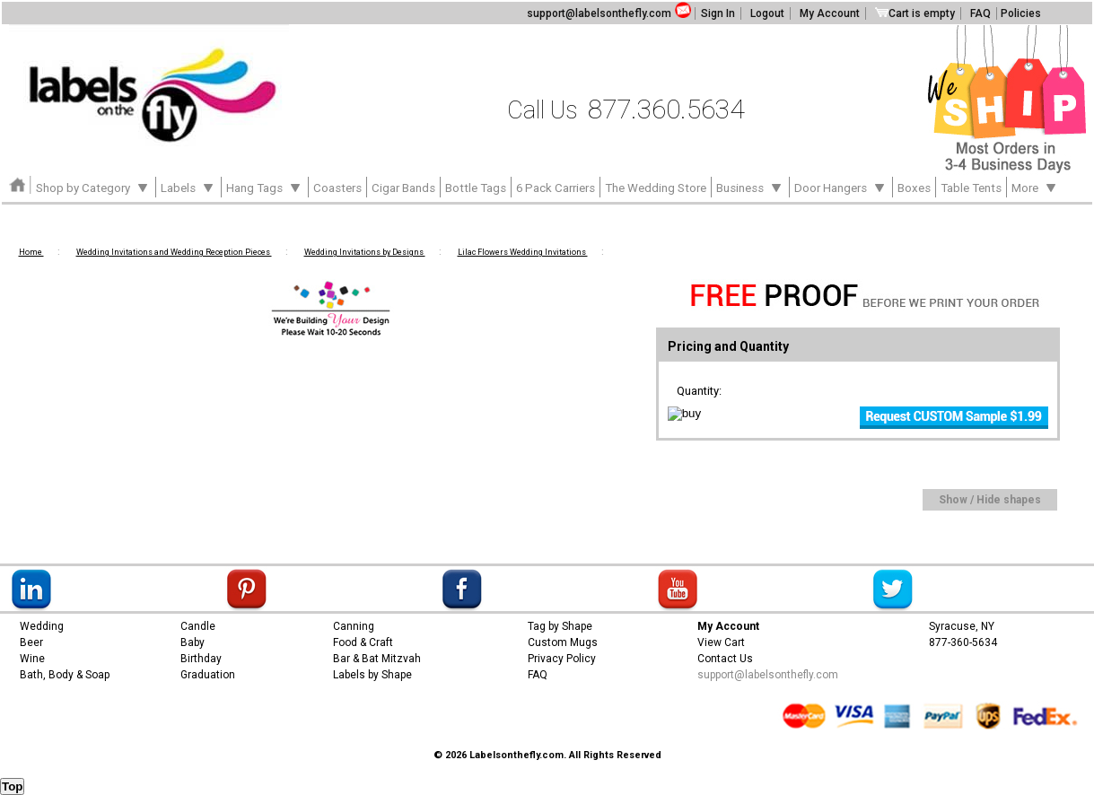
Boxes (914, 188)
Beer (31, 642)
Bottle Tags (475, 188)
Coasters (337, 188)
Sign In (718, 13)
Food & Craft (363, 642)
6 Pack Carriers (555, 188)
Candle (197, 626)
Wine (32, 658)
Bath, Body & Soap (64, 674)
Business (750, 187)
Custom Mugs (563, 642)
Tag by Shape (560, 626)
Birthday (201, 658)
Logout (767, 13)
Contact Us (725, 658)
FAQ (980, 13)
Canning (353, 626)
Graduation (207, 674)
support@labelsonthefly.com (599, 13)
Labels (188, 187)
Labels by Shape (372, 674)
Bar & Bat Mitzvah (377, 658)
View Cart (721, 642)
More (1035, 187)
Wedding (42, 626)
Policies (1021, 13)
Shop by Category (93, 187)
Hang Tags (264, 187)
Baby (192, 642)
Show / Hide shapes (990, 500)
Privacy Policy (562, 658)
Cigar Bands (403, 188)
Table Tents (971, 188)
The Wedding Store (655, 188)
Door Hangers (841, 187)
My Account (830, 13)
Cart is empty (915, 13)
